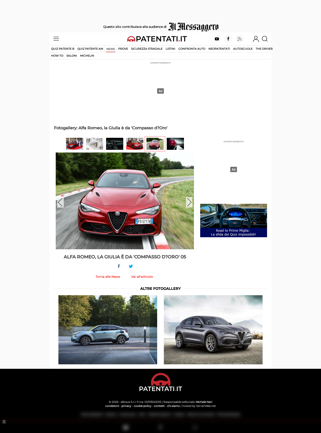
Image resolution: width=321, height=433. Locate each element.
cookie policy (142, 406)
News (110, 49)
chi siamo (173, 406)
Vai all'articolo (142, 277)
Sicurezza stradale (147, 48)
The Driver (264, 48)
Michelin (87, 55)
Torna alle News (108, 277)
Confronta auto (191, 48)
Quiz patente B (62, 48)
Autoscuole (243, 48)
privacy (126, 406)
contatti (159, 406)
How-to (57, 55)
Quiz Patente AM (90, 48)
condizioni (112, 406)
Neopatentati (219, 48)
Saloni (71, 55)
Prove (123, 48)
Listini (170, 48)
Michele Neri (204, 402)
